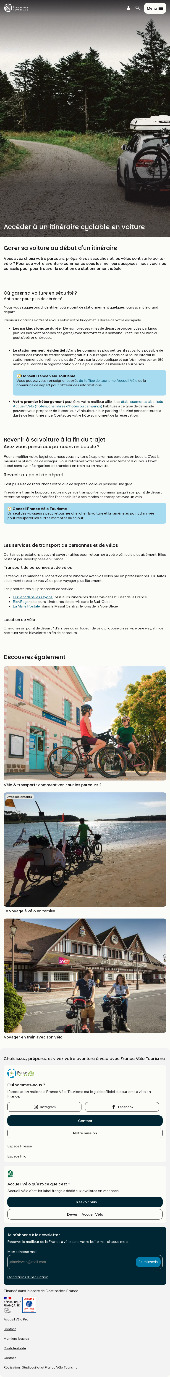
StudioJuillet (31, 1367)
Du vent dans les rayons (33, 597)
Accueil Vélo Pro (16, 1319)
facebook (125, 1107)
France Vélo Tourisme (61, 1367)
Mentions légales (16, 1338)
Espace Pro (16, 1156)
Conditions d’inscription (27, 1277)
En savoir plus (85, 1202)
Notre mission (85, 1133)
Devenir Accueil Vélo (85, 1214)
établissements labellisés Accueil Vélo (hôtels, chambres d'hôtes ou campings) (88, 403)
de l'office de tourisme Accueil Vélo (108, 380)
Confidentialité (15, 1348)
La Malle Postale (26, 606)
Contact (85, 1120)
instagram (48, 1107)
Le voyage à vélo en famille (29, 910)
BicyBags (21, 601)
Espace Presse (19, 1146)
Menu (152, 8)
